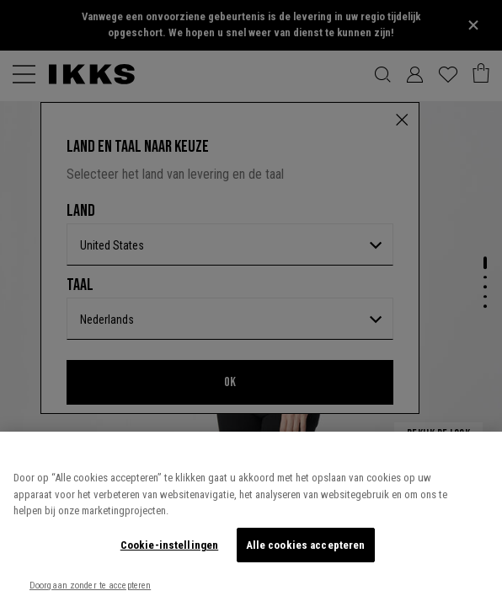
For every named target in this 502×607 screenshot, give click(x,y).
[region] (251, 519)
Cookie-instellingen (169, 545)
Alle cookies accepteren (306, 545)
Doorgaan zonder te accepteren (90, 585)
